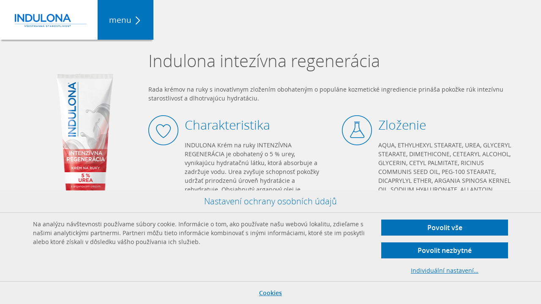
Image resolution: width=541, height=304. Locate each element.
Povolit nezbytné (445, 250)
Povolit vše (444, 227)
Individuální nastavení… (444, 270)
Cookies (270, 293)
